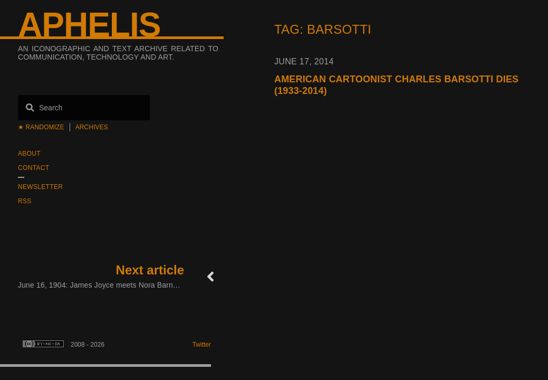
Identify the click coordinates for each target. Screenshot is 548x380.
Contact (33, 168)
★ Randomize (41, 127)
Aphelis (89, 25)
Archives (91, 127)
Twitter (202, 344)
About (29, 153)
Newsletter (40, 187)
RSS (25, 201)
